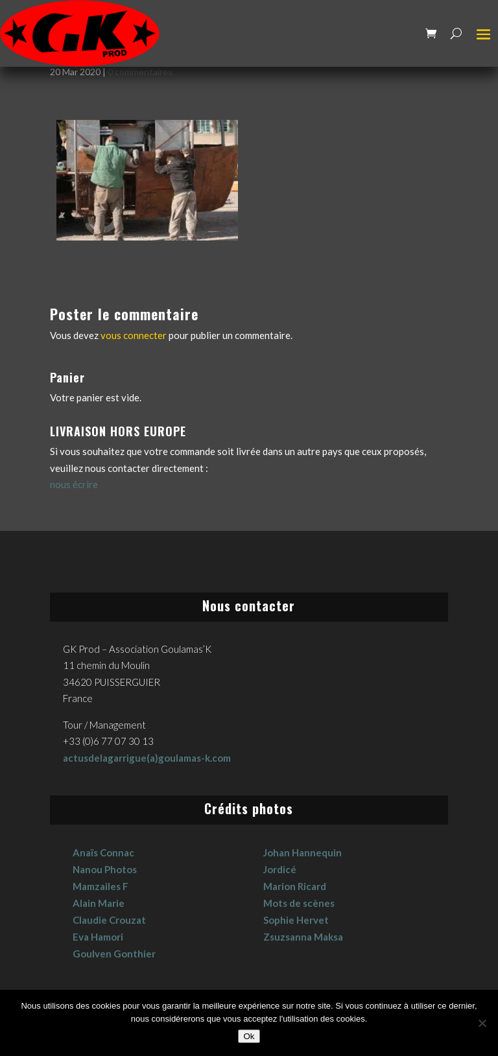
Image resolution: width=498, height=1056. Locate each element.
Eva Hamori (98, 937)
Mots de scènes (299, 903)
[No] (481, 1022)
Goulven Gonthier (114, 953)
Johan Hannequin (302, 852)
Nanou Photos (105, 869)
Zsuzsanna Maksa (303, 937)
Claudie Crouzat (109, 920)
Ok (248, 1036)
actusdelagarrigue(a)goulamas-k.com (147, 758)
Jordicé (279, 869)
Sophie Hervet (296, 920)
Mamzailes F (100, 886)
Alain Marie (98, 903)
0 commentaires (140, 71)
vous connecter (134, 335)
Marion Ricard (294, 886)
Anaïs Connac (103, 852)
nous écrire (74, 484)
